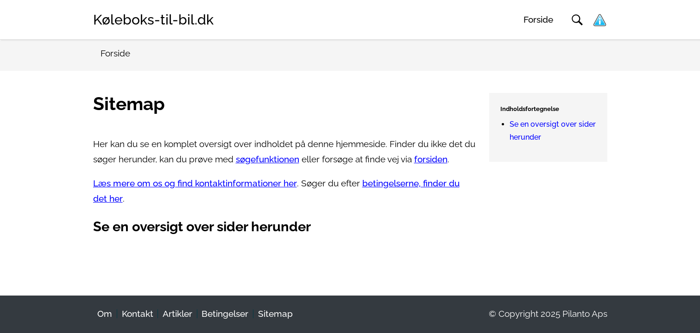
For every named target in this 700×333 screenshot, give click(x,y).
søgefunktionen (267, 159)
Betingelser (225, 313)
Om (104, 313)
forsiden (431, 159)
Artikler (177, 313)
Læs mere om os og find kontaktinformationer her (195, 183)
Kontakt (137, 313)
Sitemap (275, 313)
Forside (538, 19)
